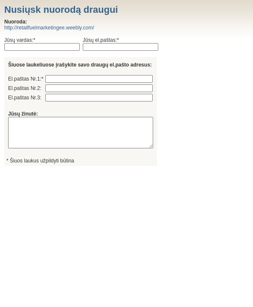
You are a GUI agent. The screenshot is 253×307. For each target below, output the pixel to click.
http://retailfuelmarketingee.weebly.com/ (49, 28)
